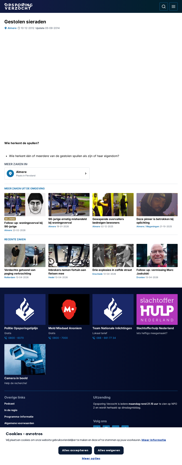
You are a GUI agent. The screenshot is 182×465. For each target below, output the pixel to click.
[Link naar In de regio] (46, 410)
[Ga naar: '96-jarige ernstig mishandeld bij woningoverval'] (69, 212)
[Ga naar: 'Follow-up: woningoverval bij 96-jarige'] (25, 212)
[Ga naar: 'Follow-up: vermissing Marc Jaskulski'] (157, 261)
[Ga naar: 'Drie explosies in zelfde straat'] (113, 261)
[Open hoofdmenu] (173, 6)
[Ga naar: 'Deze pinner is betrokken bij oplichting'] (157, 212)
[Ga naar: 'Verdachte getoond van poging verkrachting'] (25, 261)
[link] (47, 173)
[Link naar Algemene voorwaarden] (46, 423)
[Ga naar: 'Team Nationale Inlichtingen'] (113, 317)
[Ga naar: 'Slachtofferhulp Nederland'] (157, 314)
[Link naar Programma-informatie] (46, 416)
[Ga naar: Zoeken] (164, 6)
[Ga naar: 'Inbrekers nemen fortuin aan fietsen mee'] (69, 261)
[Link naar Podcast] (46, 403)
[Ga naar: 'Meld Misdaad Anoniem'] (69, 317)
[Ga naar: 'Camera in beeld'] (25, 364)
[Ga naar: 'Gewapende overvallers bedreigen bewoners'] (113, 212)
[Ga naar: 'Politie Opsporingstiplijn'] (25, 317)
